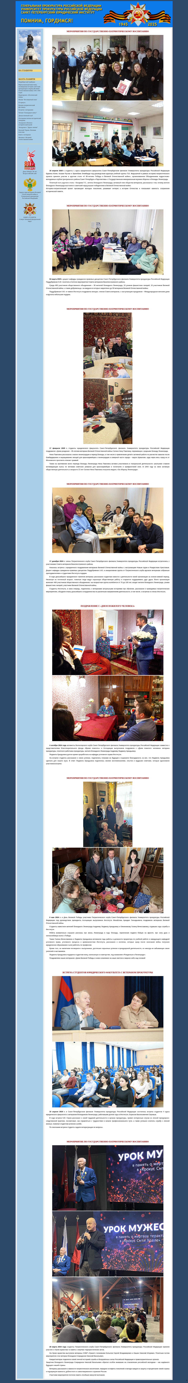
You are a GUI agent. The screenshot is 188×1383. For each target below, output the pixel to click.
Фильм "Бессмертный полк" (28, 100)
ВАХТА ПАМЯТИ (27, 79)
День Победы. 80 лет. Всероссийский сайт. (30, 171)
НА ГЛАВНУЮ (26, 70)
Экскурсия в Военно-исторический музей (26, 124)
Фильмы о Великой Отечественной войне (26, 138)
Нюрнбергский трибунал (27, 82)
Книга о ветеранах (25, 135)
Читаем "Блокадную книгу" (28, 113)
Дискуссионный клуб (26, 116)
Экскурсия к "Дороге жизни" (28, 127)
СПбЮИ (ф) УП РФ (93, 1381)
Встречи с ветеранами (26, 110)
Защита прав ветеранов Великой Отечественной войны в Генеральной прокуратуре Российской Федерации (30, 194)
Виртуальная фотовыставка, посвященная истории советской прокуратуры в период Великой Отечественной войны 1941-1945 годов (30, 88)
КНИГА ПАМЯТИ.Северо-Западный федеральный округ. (30, 218)
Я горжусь (22, 102)
